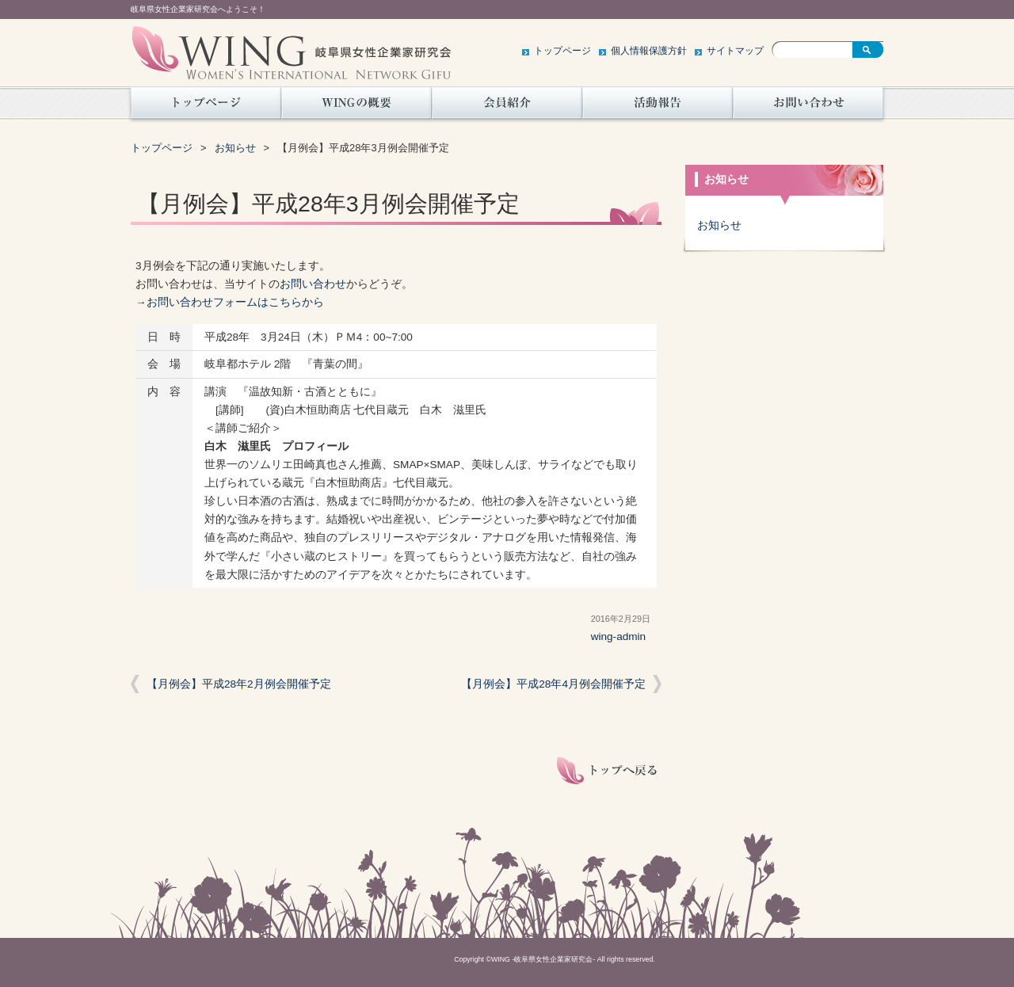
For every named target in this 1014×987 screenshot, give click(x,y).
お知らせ (235, 148)
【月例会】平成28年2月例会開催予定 (239, 684)
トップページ (562, 50)
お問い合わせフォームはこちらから (235, 302)
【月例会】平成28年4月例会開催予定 (553, 684)
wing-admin (618, 636)
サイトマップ (735, 50)
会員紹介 (507, 107)
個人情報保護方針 (649, 50)
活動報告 (657, 107)
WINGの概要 (356, 107)
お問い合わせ (808, 107)
